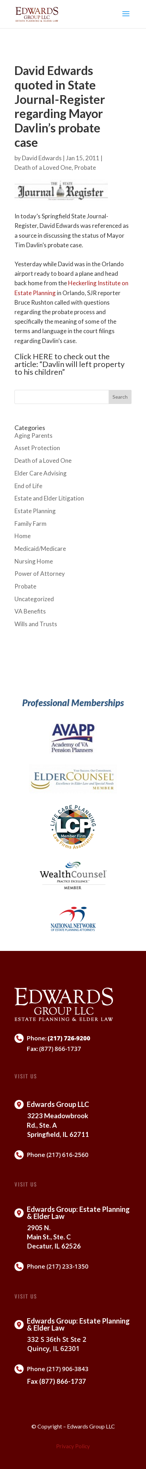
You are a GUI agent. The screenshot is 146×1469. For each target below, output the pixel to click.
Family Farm (30, 523)
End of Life (28, 486)
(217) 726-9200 (69, 1038)
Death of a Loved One (43, 167)
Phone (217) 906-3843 (58, 1369)
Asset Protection (37, 448)
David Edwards (42, 158)
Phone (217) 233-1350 (58, 1266)
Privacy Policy (73, 1446)
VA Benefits (30, 611)
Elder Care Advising (40, 473)
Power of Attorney (39, 573)
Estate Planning (35, 511)
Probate (85, 167)
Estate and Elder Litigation (49, 498)
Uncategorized (34, 599)
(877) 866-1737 (60, 1049)
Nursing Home (33, 561)
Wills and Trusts (35, 624)
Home (22, 536)
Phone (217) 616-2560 (58, 1155)
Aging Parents (33, 435)
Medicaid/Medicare (40, 548)
